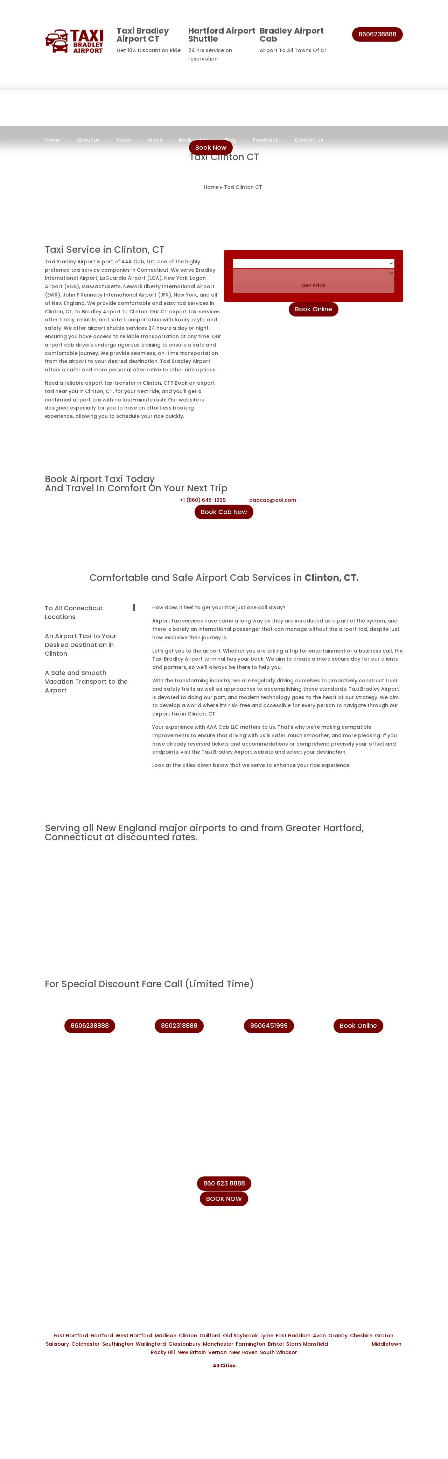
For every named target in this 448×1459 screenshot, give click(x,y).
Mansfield (315, 1343)
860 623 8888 (224, 1183)
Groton (384, 1335)
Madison (165, 1335)
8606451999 (269, 1025)
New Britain (191, 1352)
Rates (123, 140)
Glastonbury (184, 1343)
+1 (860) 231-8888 (348, 1187)
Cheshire (361, 1335)
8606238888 (377, 34)
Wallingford (151, 1343)
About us (88, 140)
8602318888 (179, 1025)
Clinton (188, 1335)
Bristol (276, 1343)
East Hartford (71, 1335)
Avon (319, 1335)
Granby (338, 1335)
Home (52, 140)
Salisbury (57, 1343)
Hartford (102, 1335)
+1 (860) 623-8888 (349, 1204)
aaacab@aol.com (272, 500)
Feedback (265, 140)
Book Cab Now (224, 511)
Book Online (313, 309)
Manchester (218, 1343)
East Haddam (293, 1335)
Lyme (266, 1335)
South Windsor (278, 1352)
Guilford (210, 1335)
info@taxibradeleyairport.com (366, 1220)
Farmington (250, 1343)
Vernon (217, 1352)
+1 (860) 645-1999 (203, 500)
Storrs (294, 1343)
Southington (117, 1343)
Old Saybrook (240, 1335)
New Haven (243, 1352)
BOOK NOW (224, 1198)
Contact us (309, 140)
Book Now (210, 147)
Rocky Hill (163, 1352)
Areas (154, 140)
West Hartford (133, 1335)
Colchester (85, 1343)
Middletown (386, 1343)
